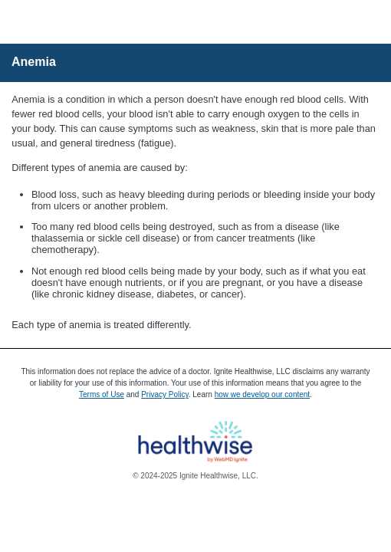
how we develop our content (262, 394)
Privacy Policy (165, 394)
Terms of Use (101, 394)
